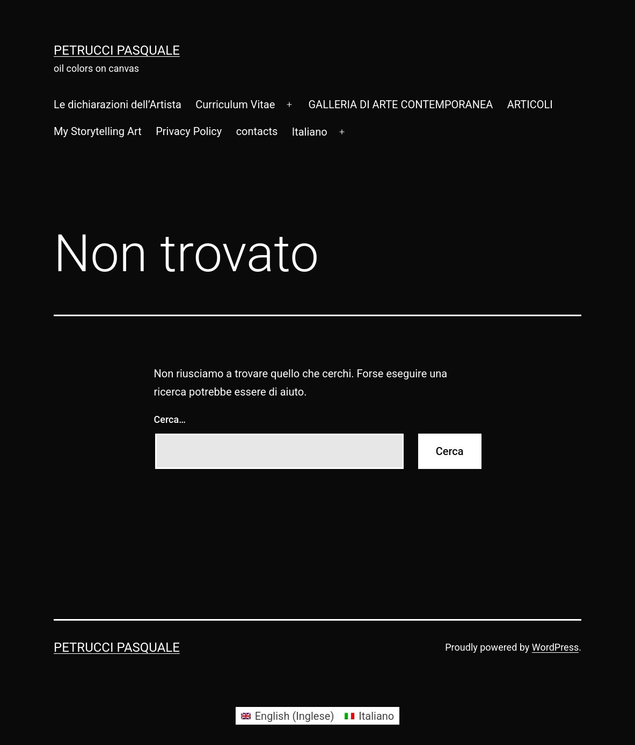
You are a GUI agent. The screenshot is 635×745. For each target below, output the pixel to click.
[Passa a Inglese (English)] (288, 716)
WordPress (555, 647)
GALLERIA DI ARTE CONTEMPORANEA (400, 104)
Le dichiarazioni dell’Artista (117, 104)
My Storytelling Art (98, 131)
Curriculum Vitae (235, 104)
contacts (257, 131)
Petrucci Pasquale (117, 50)
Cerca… (170, 419)
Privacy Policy (189, 131)
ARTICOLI (530, 104)
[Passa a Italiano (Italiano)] (369, 716)
